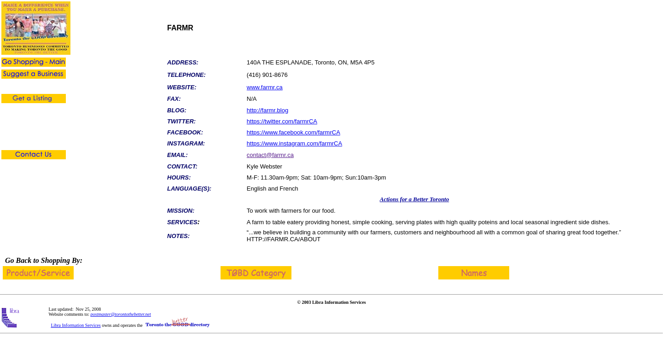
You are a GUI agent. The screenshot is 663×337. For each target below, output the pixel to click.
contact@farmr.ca (270, 154)
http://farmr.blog (267, 110)
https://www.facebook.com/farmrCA (293, 132)
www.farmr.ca (265, 87)
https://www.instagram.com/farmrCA (294, 143)
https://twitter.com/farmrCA (282, 121)
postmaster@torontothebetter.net (121, 314)
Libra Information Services (75, 325)
